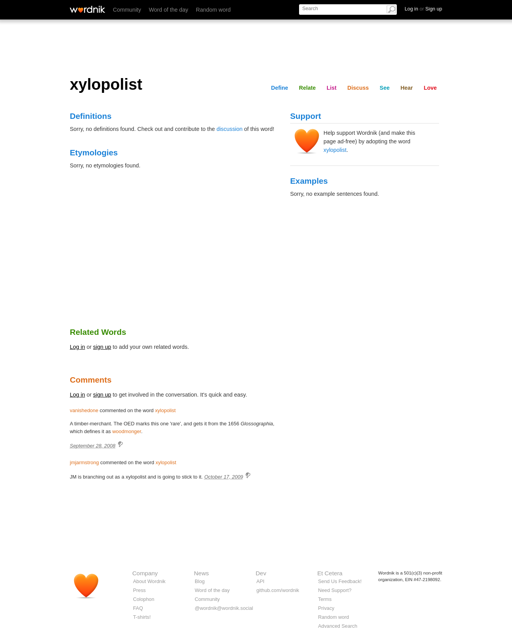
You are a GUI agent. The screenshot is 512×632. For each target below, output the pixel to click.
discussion (229, 129)
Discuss (358, 88)
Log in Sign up (423, 9)
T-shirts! (142, 617)
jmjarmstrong (84, 462)
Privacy (326, 608)
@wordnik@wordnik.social (224, 608)
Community (127, 10)
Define (279, 88)
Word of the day (168, 10)
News (201, 573)
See (385, 88)
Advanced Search (337, 626)
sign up (102, 347)
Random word (213, 10)
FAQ (138, 608)
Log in (77, 347)
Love (430, 88)
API (260, 581)
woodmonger (126, 431)
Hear (406, 88)
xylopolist (334, 150)
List (332, 88)
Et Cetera (329, 573)
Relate (307, 88)
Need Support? (334, 590)
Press (139, 590)
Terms (325, 599)
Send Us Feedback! (340, 581)
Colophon (143, 599)
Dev (261, 573)
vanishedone (84, 410)
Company (145, 573)
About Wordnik (149, 581)
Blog (200, 581)
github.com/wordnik (277, 590)
